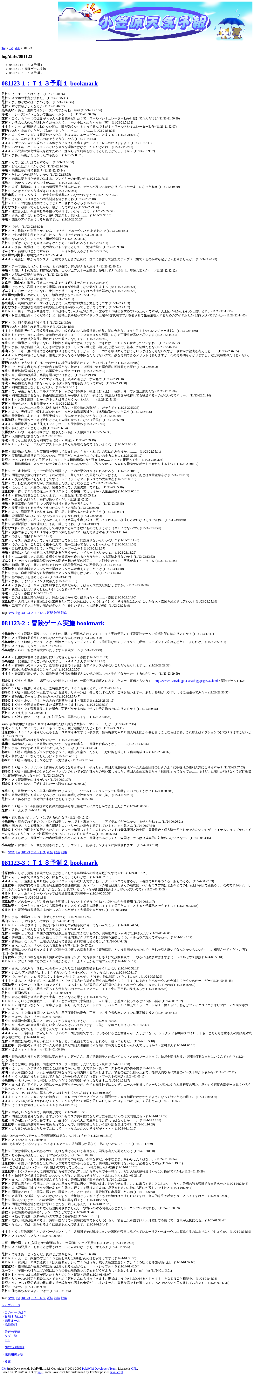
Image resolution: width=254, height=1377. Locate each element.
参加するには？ (15, 1316)
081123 (25, 612)
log (11, 48)
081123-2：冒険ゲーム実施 (38, 623)
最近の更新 (12, 1331)
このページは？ (15, 1312)
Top (4, 48)
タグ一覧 (11, 1336)
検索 (8, 1361)
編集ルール (12, 1320)
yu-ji (40, 1372)
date (17, 48)
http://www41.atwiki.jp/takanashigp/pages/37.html (186, 680)
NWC (11, 612)
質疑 (50, 612)
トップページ (11, 1305)
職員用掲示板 (14, 1354)
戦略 (64, 612)
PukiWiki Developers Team (99, 1368)
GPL (134, 1368)
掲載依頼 (11, 1324)
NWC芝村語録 (14, 1347)
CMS (5, 1368)
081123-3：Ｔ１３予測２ (35, 862)
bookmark (84, 83)
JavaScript (116, 1372)
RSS (7, 1340)
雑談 (57, 612)
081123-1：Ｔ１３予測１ (35, 83)
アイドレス (38, 612)
